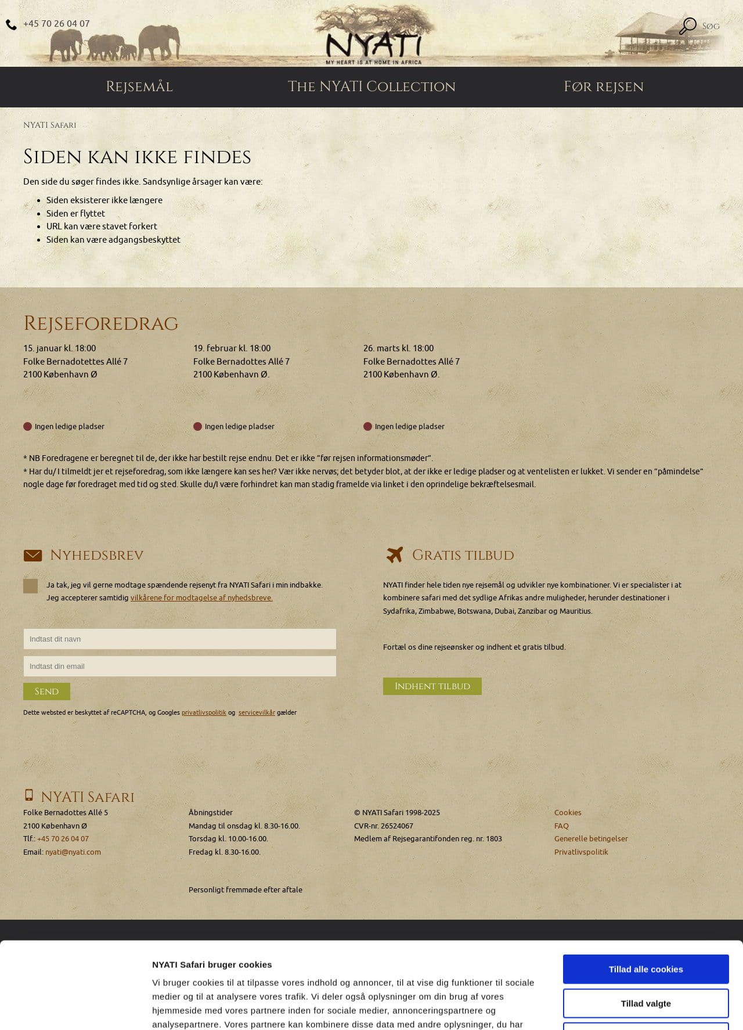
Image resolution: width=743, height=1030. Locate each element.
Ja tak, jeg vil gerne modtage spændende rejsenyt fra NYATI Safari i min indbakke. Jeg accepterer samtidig (173, 591)
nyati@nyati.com (73, 852)
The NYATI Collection (372, 86)
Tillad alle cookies (646, 888)
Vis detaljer (603, 1007)
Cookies (568, 812)
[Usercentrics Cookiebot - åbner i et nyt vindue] (75, 1007)
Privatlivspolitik (581, 852)
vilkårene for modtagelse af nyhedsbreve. (202, 598)
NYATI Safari (50, 125)
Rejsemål (139, 86)
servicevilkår (257, 712)
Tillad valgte (646, 922)
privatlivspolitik (204, 712)
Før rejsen (604, 86)
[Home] (371, 33)
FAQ (561, 826)
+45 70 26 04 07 (56, 24)
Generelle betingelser (591, 839)
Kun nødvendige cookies (646, 956)
